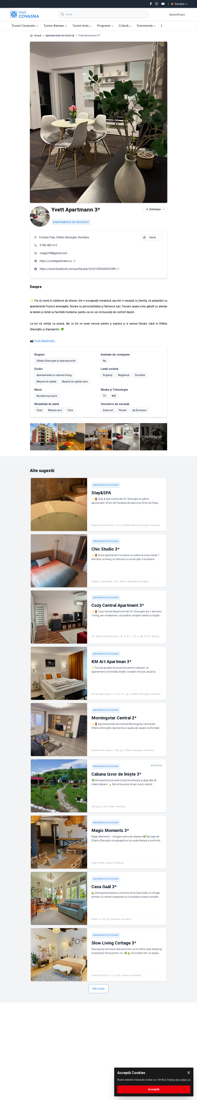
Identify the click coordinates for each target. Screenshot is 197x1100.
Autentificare (177, 14)
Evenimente (146, 25)
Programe (105, 25)
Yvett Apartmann (44, 340)
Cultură (125, 25)
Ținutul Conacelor (25, 25)
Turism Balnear (55, 25)
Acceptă (153, 1089)
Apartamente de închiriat (59, 35)
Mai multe (98, 988)
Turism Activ (82, 25)
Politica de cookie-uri (178, 1079)
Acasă (38, 35)
